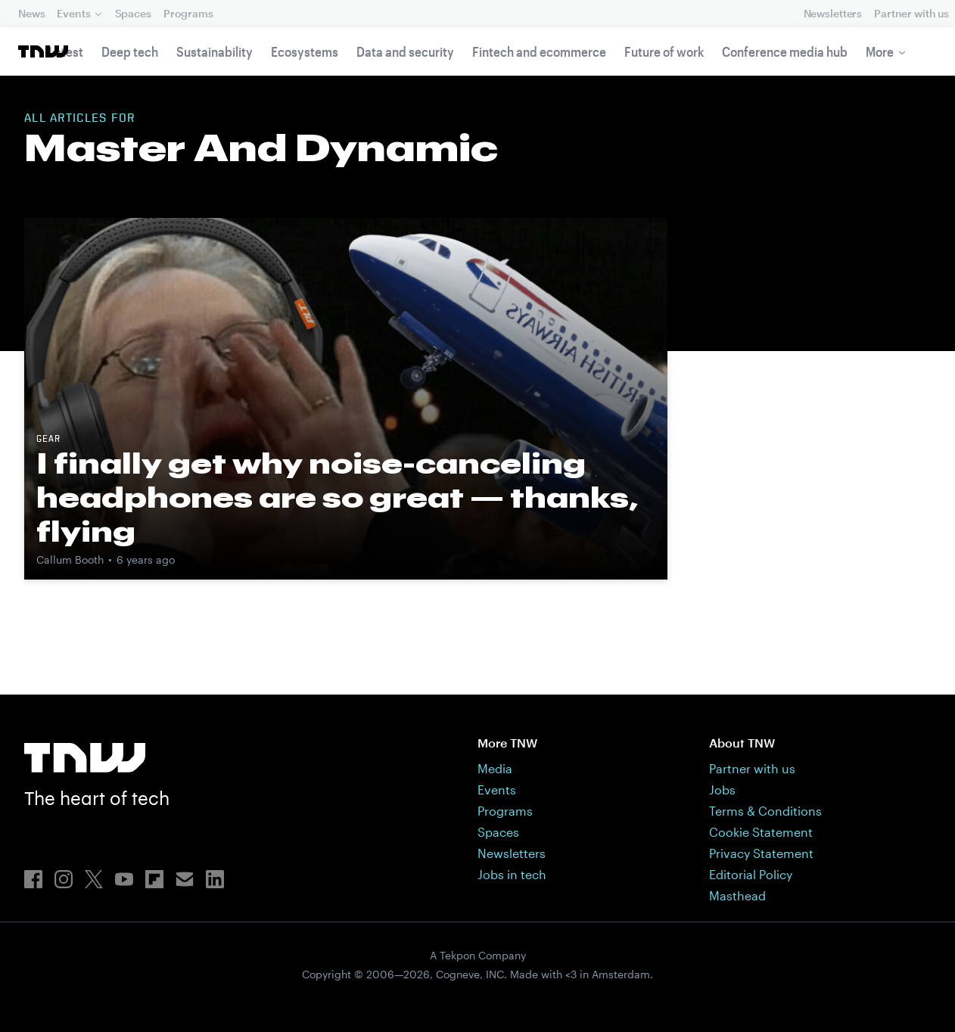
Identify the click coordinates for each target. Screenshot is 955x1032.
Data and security (405, 51)
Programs (188, 13)
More (880, 51)
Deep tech (129, 51)
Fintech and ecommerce (539, 51)
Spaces (133, 13)
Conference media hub (785, 51)
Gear (48, 439)
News (31, 13)
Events (73, 13)
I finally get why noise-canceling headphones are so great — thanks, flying (337, 497)
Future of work (664, 51)
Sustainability (214, 51)
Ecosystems (304, 51)
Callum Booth (70, 559)
